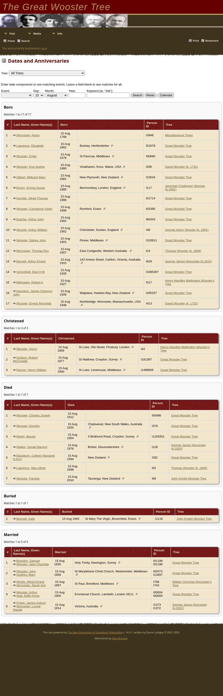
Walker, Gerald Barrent (31, 447)
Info (59, 33)
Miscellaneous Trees (179, 135)
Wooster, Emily (26, 156)
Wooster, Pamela (27, 478)
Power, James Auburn (31, 603)
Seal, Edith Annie (28, 595)
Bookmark (211, 40)
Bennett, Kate (25, 518)
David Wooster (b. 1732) (181, 166)
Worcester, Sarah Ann (31, 585)
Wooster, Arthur (26, 592)
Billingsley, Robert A (29, 282)
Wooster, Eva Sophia (30, 166)
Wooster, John (26, 571)
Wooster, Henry (26, 349)
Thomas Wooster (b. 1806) (183, 251)
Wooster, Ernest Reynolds (34, 303)
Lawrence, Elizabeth (30, 145)
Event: (5, 91)
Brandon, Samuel (28, 561)
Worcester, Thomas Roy (32, 251)
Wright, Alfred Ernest (30, 582)
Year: (72, 91)
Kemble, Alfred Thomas (32, 198)
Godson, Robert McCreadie (25, 359)
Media (37, 33)
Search (25, 41)
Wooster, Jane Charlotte (32, 564)
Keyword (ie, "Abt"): (100, 91)
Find (12, 33)
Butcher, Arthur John (30, 219)
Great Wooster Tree (178, 145)
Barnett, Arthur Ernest (31, 261)
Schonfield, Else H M (30, 272)
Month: (49, 91)
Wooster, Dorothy (28, 426)
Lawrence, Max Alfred (31, 468)
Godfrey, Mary (25, 574)
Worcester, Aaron (28, 135)
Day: (36, 91)
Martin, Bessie (26, 436)
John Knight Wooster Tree (188, 478)
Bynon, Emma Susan (30, 187)
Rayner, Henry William (31, 370)
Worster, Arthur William (31, 230)
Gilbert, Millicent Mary (31, 177)
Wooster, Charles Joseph (33, 415)
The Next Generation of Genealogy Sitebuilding (95, 632)
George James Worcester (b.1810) (188, 261)
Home (11, 41)
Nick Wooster (120, 638)
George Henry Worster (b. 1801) (187, 230)
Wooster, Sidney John (31, 240)
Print (196, 40)
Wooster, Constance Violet (34, 209)
